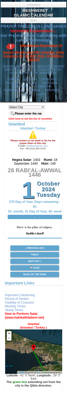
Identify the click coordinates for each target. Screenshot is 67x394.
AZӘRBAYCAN (13, 90)
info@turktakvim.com (36, 146)
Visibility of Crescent (19, 302)
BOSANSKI (52, 90)
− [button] (9, 338)
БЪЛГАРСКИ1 (21, 86)
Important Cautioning (20, 295)
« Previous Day (34, 248)
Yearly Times (14, 310)
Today (35, 254)
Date (34, 267)
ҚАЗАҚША (31, 83)
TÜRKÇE (13, 79)
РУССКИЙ (12, 83)
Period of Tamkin (17, 299)
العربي (40, 93)
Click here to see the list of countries (30, 118)
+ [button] (9, 333)
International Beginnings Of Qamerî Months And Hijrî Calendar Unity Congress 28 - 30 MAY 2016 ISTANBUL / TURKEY (33, 53)
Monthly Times (15, 306)
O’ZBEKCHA (43, 86)
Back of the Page (34, 274)
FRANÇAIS (48, 79)
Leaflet (21, 372)
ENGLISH (30, 79)
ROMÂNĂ (34, 90)
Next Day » (34, 261)
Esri (38, 372)
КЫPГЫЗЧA (50, 83)
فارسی (27, 93)
